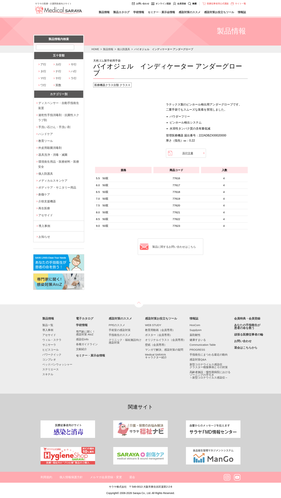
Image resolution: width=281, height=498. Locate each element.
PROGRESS (197, 349)
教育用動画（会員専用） (160, 330)
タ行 (43, 71)
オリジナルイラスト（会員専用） (165, 339)
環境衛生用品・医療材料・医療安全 (58, 164)
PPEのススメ (117, 325)
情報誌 (242, 12)
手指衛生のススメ (120, 335)
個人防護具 (123, 49)
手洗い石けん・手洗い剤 (54, 127)
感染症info (82, 339)
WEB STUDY (153, 325)
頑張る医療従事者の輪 (248, 334)
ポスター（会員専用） (158, 335)
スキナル (47, 374)
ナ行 (58, 71)
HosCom (195, 325)
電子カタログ (84, 318)
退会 (132, 477)
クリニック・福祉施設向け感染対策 (125, 341)
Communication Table (203, 344)
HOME (95, 49)
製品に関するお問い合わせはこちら (174, 246)
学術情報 (138, 12)
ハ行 (74, 71)
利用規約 (46, 477)
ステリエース (50, 369)
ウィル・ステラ (51, 339)
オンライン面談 (163, 4)
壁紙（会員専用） (156, 344)
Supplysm (196, 330)
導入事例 (44, 226)
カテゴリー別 (58, 94)
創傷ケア (44, 194)
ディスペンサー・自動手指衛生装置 (58, 105)
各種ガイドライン (87, 344)
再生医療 (44, 208)
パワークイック (51, 354)
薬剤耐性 (195, 335)
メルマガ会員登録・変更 (106, 477)
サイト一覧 (238, 3)
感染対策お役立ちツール (219, 12)
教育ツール (45, 140)
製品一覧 (47, 325)
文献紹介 (81, 349)
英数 (58, 85)
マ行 (43, 78)
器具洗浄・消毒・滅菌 (52, 154)
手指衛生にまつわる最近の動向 (209, 354)
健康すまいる (198, 339)
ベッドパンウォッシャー (57, 364)
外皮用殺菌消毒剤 (50, 147)
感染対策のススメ (189, 12)
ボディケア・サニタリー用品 (57, 187)
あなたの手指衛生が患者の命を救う (247, 327)
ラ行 (74, 78)
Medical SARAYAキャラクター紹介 (156, 356)
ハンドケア (45, 134)
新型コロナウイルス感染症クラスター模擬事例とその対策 (209, 365)
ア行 (43, 64)
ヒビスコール (50, 349)
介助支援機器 (47, 201)
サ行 (74, 64)
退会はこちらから (245, 347)
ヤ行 (58, 78)
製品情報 (104, 12)
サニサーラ (49, 344)
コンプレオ (49, 359)
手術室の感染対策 (120, 330)
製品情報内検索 (59, 39)
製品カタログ (121, 12)
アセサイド (45, 215)
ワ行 (43, 85)
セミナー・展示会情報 (161, 12)
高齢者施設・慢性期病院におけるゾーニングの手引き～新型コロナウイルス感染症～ (210, 375)
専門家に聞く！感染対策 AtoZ (85, 333)
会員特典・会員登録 (247, 318)
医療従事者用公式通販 (218, 4)
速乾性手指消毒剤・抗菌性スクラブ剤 (58, 117)
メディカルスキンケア (52, 180)
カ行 (58, 64)
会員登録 (181, 4)
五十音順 (59, 55)
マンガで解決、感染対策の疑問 (164, 349)
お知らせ (44, 236)
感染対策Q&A (198, 359)
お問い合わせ (142, 4)
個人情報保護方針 (71, 477)
